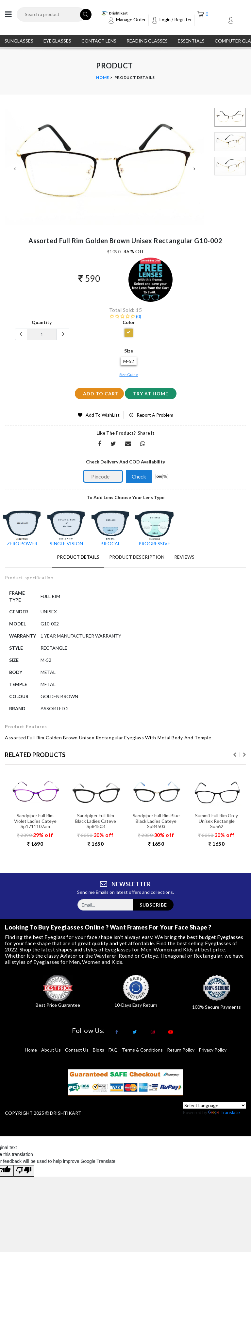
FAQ (113, 1050)
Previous (14, 169)
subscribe (153, 905)
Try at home (150, 393)
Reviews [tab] (184, 557)
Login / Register (171, 19)
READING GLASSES (147, 41)
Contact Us (77, 1050)
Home (102, 77)
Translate (224, 1112)
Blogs (98, 1050)
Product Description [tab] (136, 557)
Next (194, 169)
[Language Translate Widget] (214, 1105)
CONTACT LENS (98, 41)
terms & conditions (142, 1050)
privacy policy (212, 1050)
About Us (51, 1050)
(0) (125, 316)
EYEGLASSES (57, 41)
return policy (180, 1050)
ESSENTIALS (191, 41)
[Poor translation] (23, 1171)
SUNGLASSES (19, 41)
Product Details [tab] (78, 557)
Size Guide (128, 374)
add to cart (101, 393)
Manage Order (127, 19)
